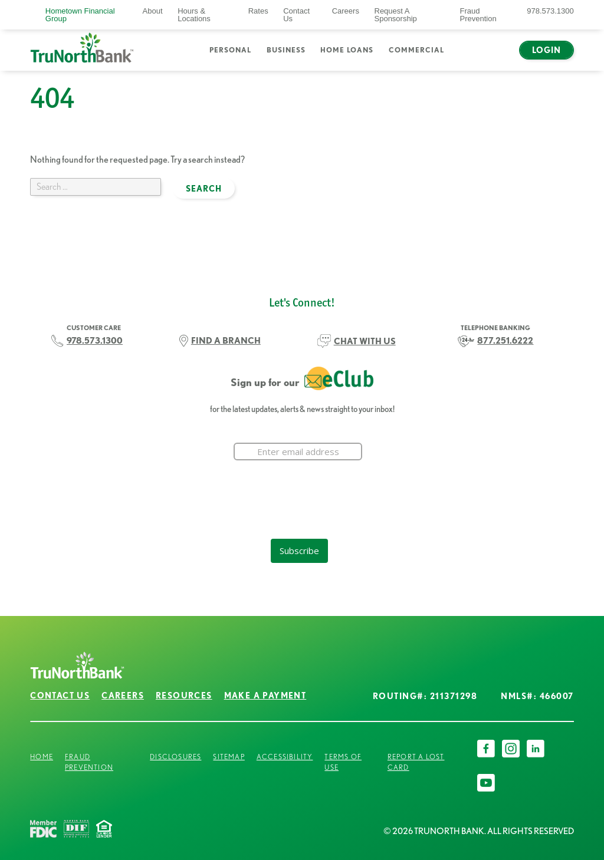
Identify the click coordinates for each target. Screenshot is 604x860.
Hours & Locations (194, 14)
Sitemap (228, 756)
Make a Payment (265, 695)
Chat (496, 57)
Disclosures (175, 756)
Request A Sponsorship (396, 14)
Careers (345, 11)
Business (286, 50)
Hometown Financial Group (80, 14)
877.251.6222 (505, 340)
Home (41, 756)
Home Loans (346, 50)
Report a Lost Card (416, 762)
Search (466, 57)
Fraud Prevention (478, 14)
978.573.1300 (550, 11)
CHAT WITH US (365, 341)
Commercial (416, 50)
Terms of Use (343, 762)
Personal (230, 50)
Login (546, 50)
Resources (184, 695)
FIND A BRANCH (226, 340)
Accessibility (285, 756)
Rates (258, 11)
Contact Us (296, 14)
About (153, 11)
